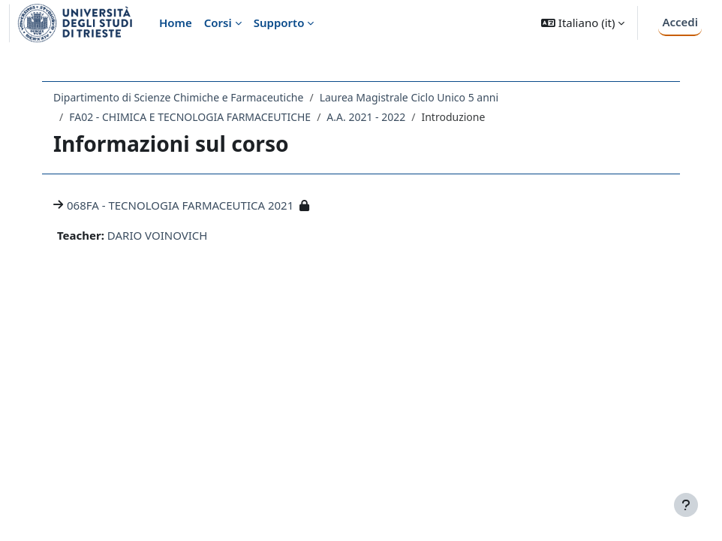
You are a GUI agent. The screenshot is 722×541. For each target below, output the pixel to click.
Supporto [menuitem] (279, 22)
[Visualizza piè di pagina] (686, 505)
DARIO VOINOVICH (157, 235)
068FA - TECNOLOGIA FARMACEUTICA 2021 (180, 205)
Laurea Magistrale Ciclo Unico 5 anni (409, 97)
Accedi (680, 21)
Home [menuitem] (175, 22)
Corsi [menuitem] (218, 22)
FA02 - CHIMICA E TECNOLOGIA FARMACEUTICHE (190, 117)
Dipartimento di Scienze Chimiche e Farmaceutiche (178, 97)
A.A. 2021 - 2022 (365, 117)
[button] (582, 23)
